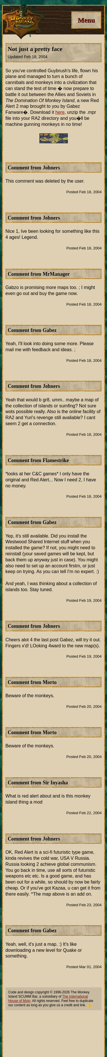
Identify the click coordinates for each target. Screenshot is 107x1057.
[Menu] (86, 20)
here (59, 112)
